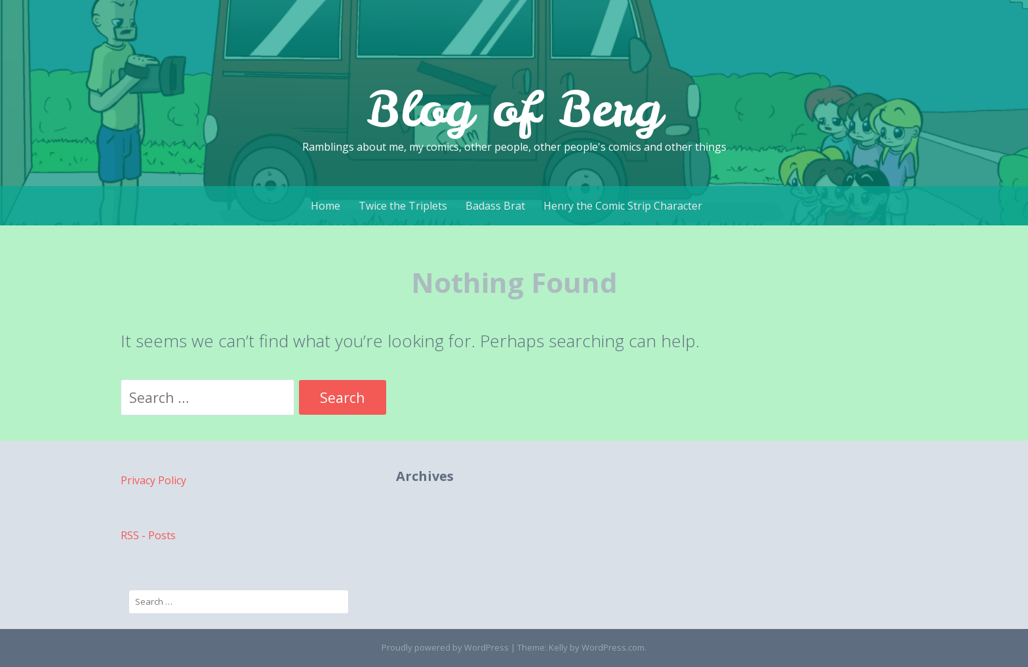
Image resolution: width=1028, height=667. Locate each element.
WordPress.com (613, 647)
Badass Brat (495, 206)
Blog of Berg (514, 108)
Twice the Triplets (403, 206)
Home (325, 206)
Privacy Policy (153, 480)
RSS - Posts (148, 535)
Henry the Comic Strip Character (623, 206)
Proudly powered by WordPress (445, 647)
